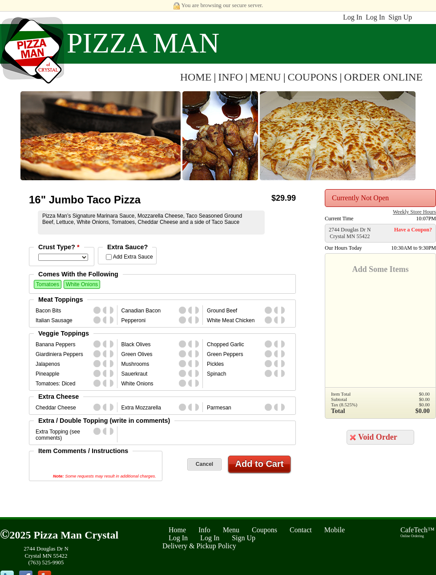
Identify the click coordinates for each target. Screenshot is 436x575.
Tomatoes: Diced (55, 384)
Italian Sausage (54, 320)
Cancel (204, 464)
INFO (230, 77)
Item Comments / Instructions (83, 450)
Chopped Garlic (225, 344)
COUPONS (313, 77)
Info (204, 530)
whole (97, 310)
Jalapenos (48, 364)
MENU (265, 77)
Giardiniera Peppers (59, 354)
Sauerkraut (134, 374)
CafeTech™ (417, 532)
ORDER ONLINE (383, 77)
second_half (113, 310)
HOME (196, 77)
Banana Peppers (55, 344)
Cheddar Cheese (56, 408)
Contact (301, 530)
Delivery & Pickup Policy (199, 546)
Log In (352, 17)
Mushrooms (135, 364)
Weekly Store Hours (414, 212)
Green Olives (137, 354)
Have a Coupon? (413, 230)
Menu (231, 530)
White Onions (82, 284)
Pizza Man (143, 43)
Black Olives (136, 344)
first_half (106, 310)
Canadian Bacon (141, 311)
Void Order (377, 437)
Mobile (334, 530)
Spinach (216, 374)
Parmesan (219, 408)
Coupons (264, 530)
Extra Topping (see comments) (58, 435)
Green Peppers (225, 354)
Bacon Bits (48, 311)
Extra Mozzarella (141, 408)
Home (177, 530)
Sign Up (400, 17)
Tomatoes (47, 284)
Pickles (215, 364)
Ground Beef (222, 311)
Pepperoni (133, 320)
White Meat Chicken (230, 320)
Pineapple (47, 374)
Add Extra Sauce (133, 257)
